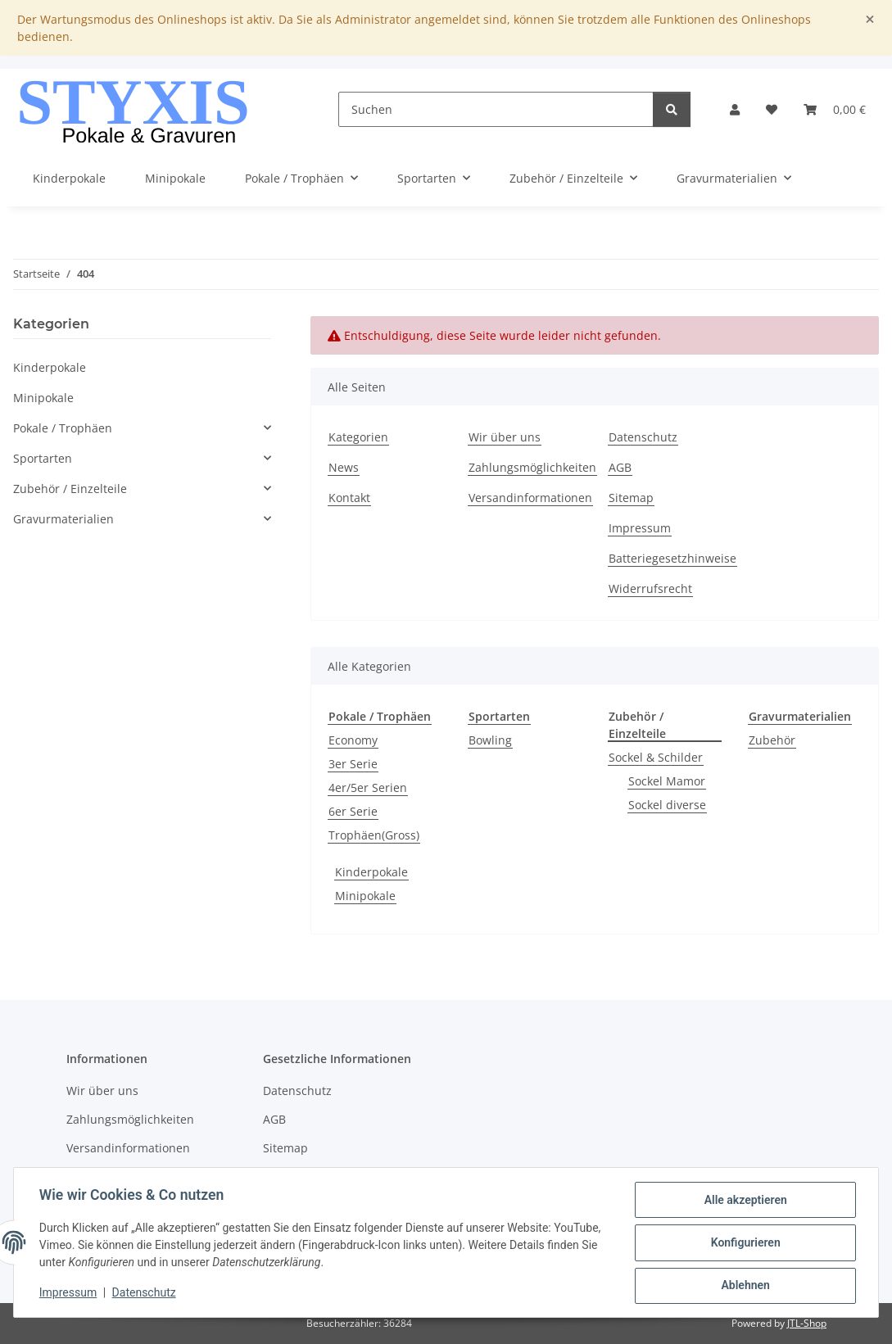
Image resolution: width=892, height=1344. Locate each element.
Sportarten (42, 458)
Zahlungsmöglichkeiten (532, 467)
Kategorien (358, 437)
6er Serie (353, 811)
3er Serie (353, 764)
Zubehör (772, 740)
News (343, 467)
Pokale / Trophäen (62, 428)
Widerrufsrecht (650, 588)
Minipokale (365, 895)
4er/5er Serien (367, 787)
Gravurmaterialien (63, 519)
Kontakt (349, 497)
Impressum (68, 1293)
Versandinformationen (530, 497)
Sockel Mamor (666, 781)
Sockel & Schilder (656, 757)
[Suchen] (496, 109)
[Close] (870, 19)
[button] (735, 109)
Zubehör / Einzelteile (70, 488)
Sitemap (631, 497)
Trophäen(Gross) (373, 835)
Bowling (490, 740)
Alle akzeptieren (744, 1200)
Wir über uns (505, 437)
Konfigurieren (744, 1243)
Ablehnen (744, 1285)
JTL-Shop (806, 1323)
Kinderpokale (371, 872)
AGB (620, 467)
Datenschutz (145, 1293)
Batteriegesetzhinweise (672, 558)
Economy (353, 740)
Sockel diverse (667, 804)
